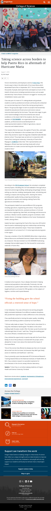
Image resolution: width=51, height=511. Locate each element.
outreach (25, 379)
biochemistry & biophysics (35, 376)
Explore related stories (12, 393)
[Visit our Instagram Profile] (20, 482)
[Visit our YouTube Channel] (31, 482)
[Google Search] (44, 2)
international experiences (13, 379)
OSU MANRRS (16, 119)
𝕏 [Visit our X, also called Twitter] (23, 481)
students (23, 376)
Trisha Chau (36, 83)
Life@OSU (15, 142)
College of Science (25, 5)
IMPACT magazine (10, 53)
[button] (49, 2)
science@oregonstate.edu (25, 493)
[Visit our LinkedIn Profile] (26, 482)
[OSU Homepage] (6, 4)
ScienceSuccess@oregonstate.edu (35, 499)
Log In (25, 509)
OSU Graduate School (22, 185)
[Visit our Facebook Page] (28, 482)
